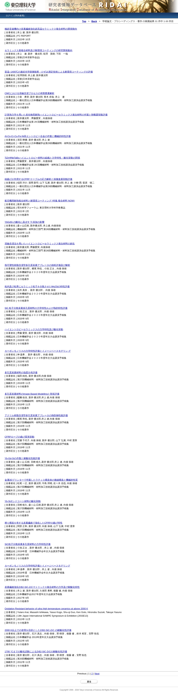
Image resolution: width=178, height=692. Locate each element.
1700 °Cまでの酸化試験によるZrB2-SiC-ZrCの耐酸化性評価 (36, 651)
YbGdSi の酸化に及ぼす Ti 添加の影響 (25, 222)
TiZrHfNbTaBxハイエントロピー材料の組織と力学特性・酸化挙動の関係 (42, 157)
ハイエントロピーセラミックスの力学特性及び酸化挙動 (34, 329)
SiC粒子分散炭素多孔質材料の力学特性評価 (28, 544)
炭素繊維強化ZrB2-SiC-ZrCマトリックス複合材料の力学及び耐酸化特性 (42, 587)
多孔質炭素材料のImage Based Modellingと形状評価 (32, 394)
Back (94, 21)
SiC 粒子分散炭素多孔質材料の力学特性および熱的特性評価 (36, 308)
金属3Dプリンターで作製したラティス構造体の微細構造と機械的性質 (41, 480)
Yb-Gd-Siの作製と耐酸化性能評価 (22, 458)
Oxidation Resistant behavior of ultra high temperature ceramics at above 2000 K (46, 608)
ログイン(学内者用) (15, 15)
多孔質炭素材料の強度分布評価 (21, 372)
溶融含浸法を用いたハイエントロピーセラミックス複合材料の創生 (40, 243)
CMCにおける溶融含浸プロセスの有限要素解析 (29, 93)
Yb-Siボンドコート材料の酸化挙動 (23, 501)
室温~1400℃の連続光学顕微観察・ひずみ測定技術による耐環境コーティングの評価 (49, 71)
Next (97, 673)
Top (84, 21)
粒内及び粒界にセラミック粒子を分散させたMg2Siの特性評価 (37, 286)
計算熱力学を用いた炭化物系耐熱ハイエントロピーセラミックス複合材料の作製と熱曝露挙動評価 (56, 114)
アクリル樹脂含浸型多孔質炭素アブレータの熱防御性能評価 (36, 415)
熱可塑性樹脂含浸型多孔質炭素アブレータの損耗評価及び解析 (37, 265)
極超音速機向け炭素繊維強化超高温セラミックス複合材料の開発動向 (41, 28)
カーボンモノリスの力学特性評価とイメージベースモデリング (37, 565)
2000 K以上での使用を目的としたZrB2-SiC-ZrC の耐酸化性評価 (38, 630)
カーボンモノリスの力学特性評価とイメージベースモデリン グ (38, 351)
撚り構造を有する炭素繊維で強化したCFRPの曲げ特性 (33, 522)
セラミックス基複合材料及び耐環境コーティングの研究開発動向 (38, 50)
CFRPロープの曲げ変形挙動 (19, 436)
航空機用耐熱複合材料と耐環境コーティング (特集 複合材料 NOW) (40, 200)
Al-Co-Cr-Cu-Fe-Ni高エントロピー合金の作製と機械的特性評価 (38, 136)
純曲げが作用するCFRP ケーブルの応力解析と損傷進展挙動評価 (38, 179)
